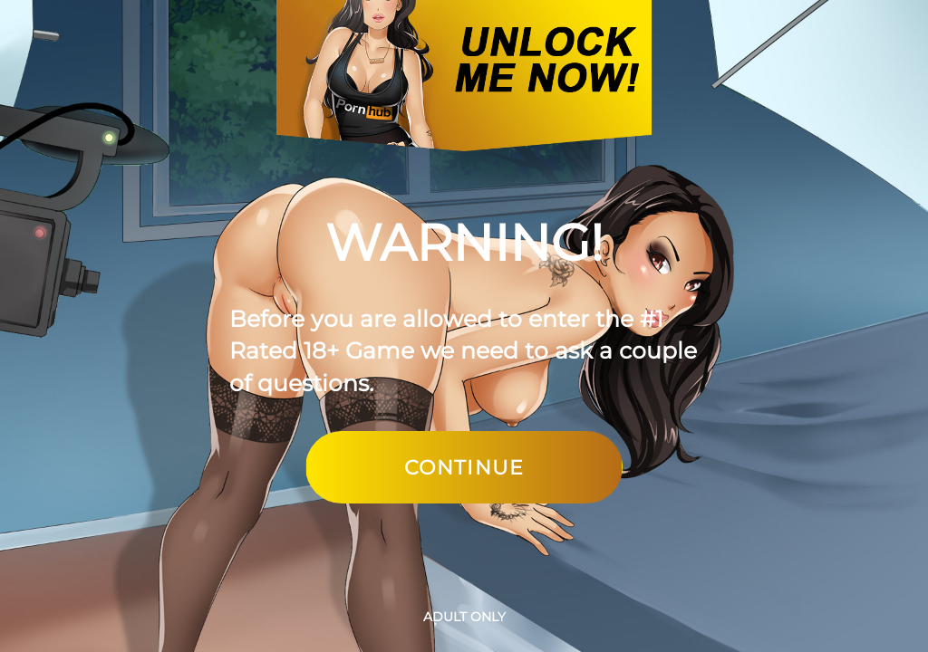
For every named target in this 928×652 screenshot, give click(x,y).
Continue (464, 467)
